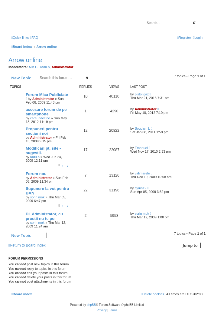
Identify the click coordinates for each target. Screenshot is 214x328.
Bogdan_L (142, 128)
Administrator (62, 67)
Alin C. (33, 67)
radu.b (45, 67)
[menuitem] (34, 37)
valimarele (142, 173)
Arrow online (25, 60)
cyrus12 (141, 188)
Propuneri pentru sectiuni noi (42, 131)
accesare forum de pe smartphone (46, 111)
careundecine (40, 118)
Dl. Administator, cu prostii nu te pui (44, 216)
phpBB (91, 304)
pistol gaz (142, 94)
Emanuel (141, 148)
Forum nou (36, 173)
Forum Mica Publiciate (47, 94)
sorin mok (37, 197)
